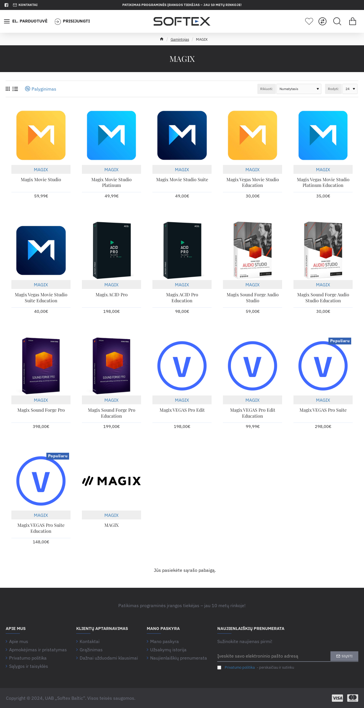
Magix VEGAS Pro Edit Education (252, 413)
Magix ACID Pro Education (182, 297)
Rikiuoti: (266, 89)
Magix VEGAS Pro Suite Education (41, 528)
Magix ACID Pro (112, 294)
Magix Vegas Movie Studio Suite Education (41, 297)
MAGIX (41, 169)
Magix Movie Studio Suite (182, 179)
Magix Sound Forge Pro (41, 410)
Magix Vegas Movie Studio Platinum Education (323, 182)
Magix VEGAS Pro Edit (182, 410)
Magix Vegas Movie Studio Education (252, 182)
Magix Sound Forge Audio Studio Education (323, 297)
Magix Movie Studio (41, 179)
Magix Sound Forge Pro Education (111, 413)
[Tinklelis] (8, 88)
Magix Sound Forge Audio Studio (253, 297)
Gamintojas (180, 39)
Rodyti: (333, 89)
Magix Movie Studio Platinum (111, 182)
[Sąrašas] (15, 89)
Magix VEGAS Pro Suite (323, 410)
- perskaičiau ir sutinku (255, 667)
